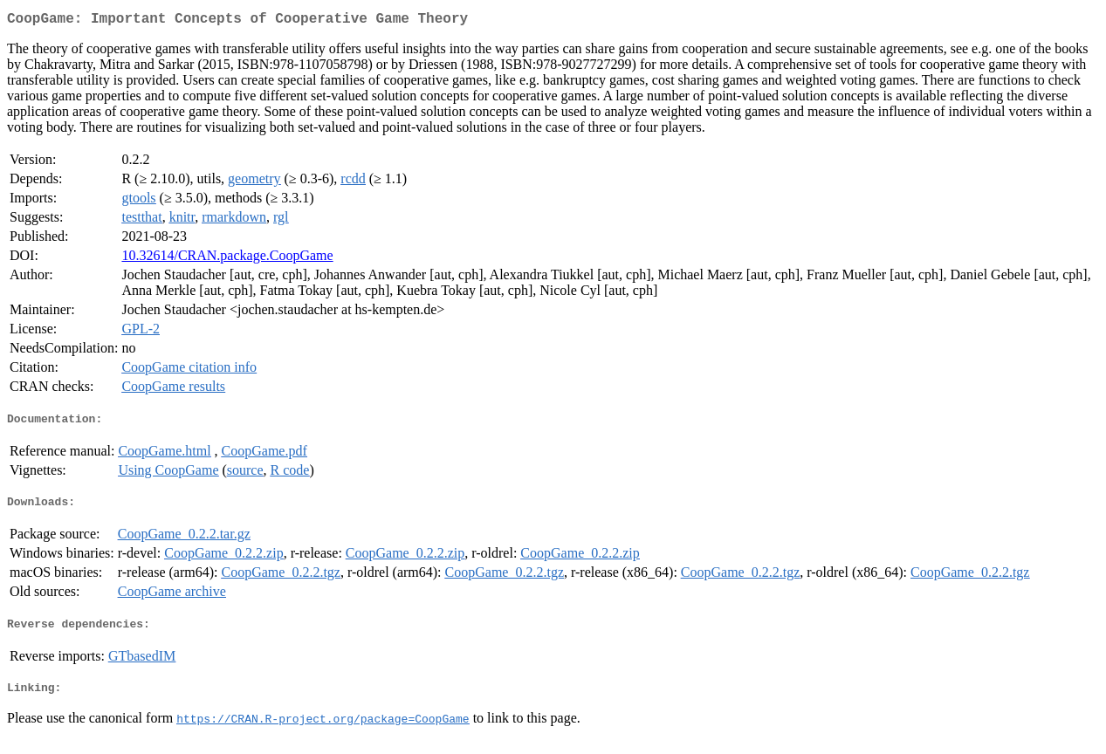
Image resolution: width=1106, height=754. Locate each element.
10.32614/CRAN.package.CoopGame (227, 258)
